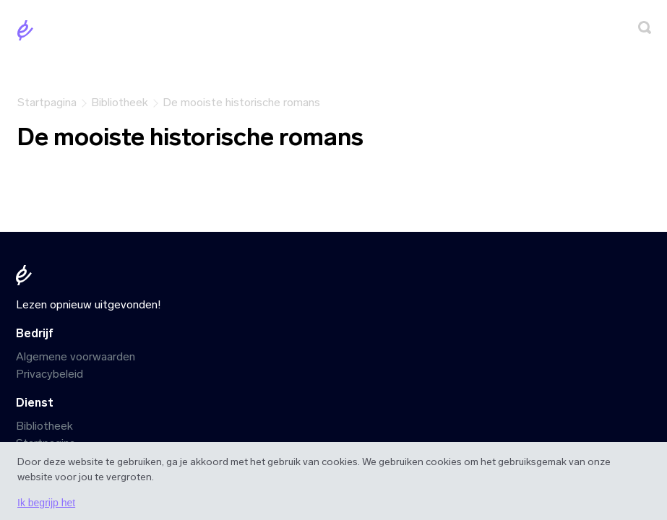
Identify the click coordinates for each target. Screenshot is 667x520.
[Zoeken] (644, 30)
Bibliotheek (44, 426)
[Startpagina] (28, 33)
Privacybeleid (49, 374)
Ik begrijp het (46, 502)
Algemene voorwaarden (75, 356)
